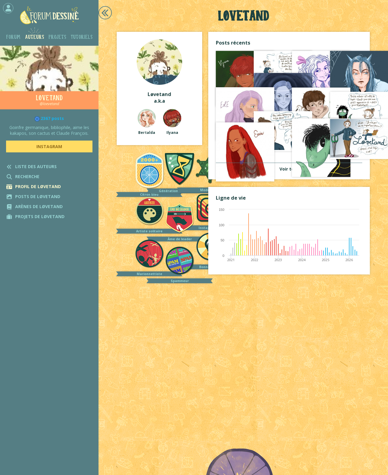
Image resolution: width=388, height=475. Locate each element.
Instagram (49, 146)
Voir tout (289, 169)
